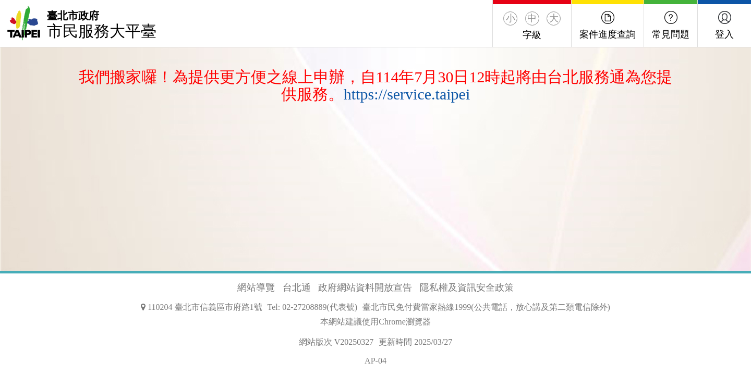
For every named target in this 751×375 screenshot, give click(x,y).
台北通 (297, 287)
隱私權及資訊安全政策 (467, 287)
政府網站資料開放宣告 (365, 287)
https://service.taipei (407, 94)
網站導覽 (256, 287)
